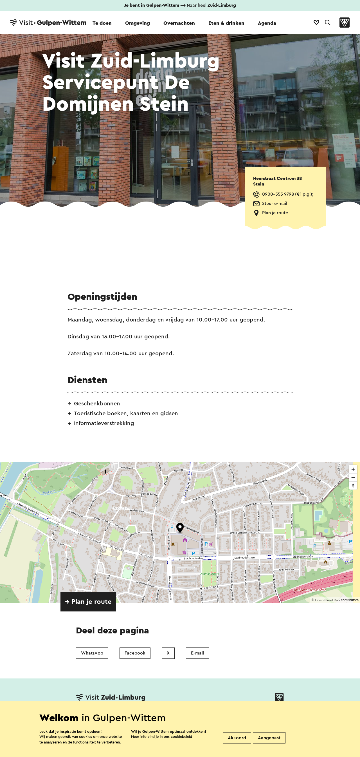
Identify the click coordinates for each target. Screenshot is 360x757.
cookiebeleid (181, 736)
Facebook (135, 653)
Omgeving (137, 23)
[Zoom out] (353, 477)
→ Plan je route (88, 602)
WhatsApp (92, 653)
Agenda (267, 23)
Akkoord (237, 738)
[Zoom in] (353, 469)
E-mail (197, 653)
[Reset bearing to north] (353, 485)
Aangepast (269, 738)
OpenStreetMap (327, 600)
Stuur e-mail (274, 203)
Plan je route (275, 213)
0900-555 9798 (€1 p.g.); (287, 194)
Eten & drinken (226, 23)
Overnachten (179, 23)
